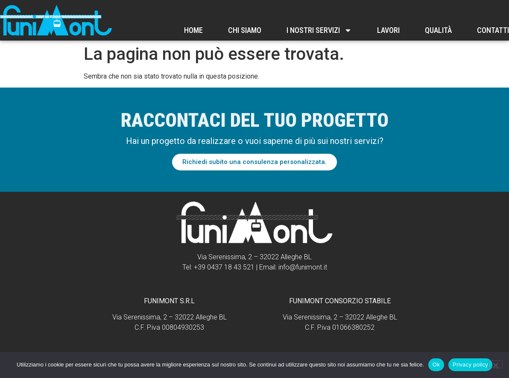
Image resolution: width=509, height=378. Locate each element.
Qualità (438, 30)
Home (193, 30)
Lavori (388, 30)
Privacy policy (470, 364)
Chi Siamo (244, 30)
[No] (495, 364)
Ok (436, 364)
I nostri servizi (319, 30)
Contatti (493, 30)
